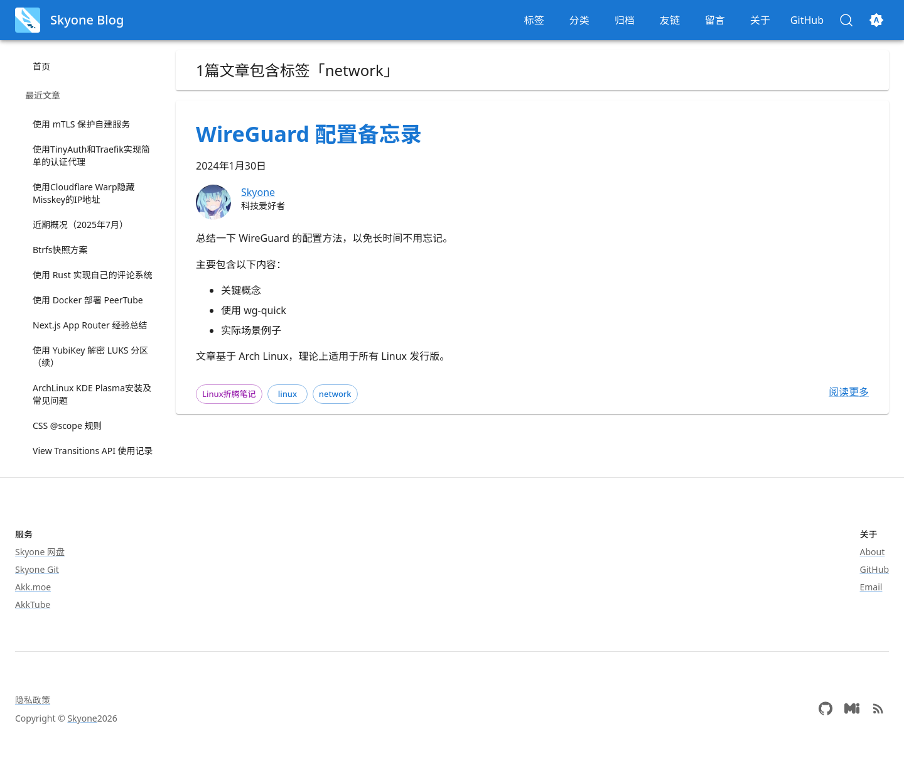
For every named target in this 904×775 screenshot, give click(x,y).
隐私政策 (32, 700)
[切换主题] (876, 20)
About (872, 552)
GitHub (875, 569)
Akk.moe (33, 587)
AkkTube (32, 604)
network (335, 393)
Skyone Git (37, 569)
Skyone (82, 718)
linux (287, 393)
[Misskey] (852, 708)
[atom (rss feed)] (878, 708)
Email (871, 587)
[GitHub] (825, 708)
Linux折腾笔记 (229, 393)
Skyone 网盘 (40, 552)
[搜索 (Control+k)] (846, 20)
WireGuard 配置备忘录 (309, 133)
